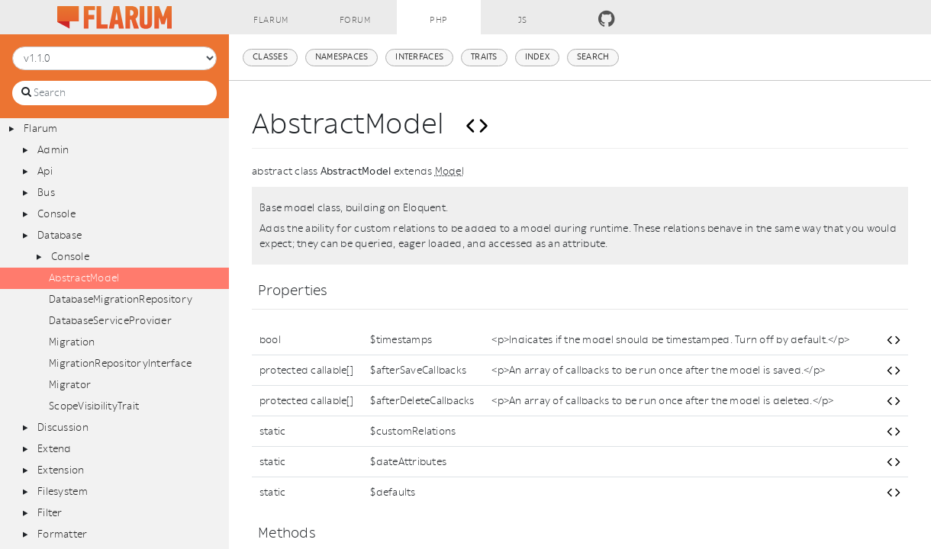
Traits (484, 57)
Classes (270, 57)
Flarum (41, 128)
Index (537, 57)
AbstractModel (84, 278)
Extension (60, 470)
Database (59, 235)
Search (593, 57)
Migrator (70, 384)
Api (45, 171)
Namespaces (342, 57)
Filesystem (62, 491)
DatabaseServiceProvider (110, 320)
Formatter (62, 534)
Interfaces (419, 57)
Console (56, 214)
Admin (53, 150)
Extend (54, 448)
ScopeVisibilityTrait (94, 406)
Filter (50, 512)
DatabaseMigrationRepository (120, 299)
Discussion (63, 427)
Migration (72, 342)
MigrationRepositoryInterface (120, 363)
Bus (46, 192)
